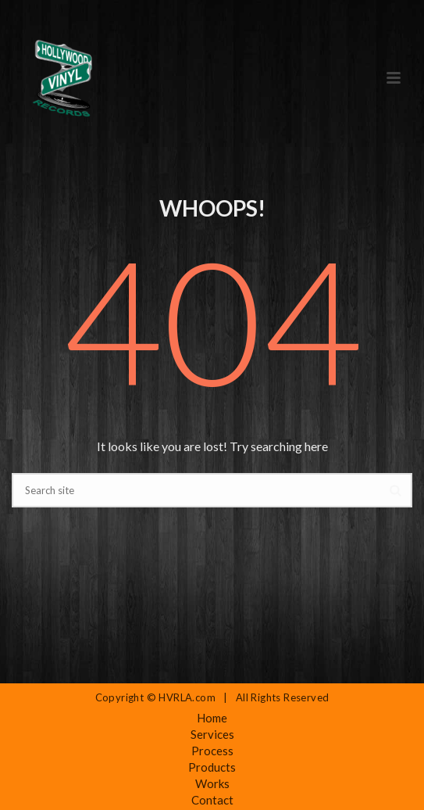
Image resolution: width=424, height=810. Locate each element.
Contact (212, 800)
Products (212, 767)
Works (212, 783)
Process (212, 750)
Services (212, 734)
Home (212, 717)
